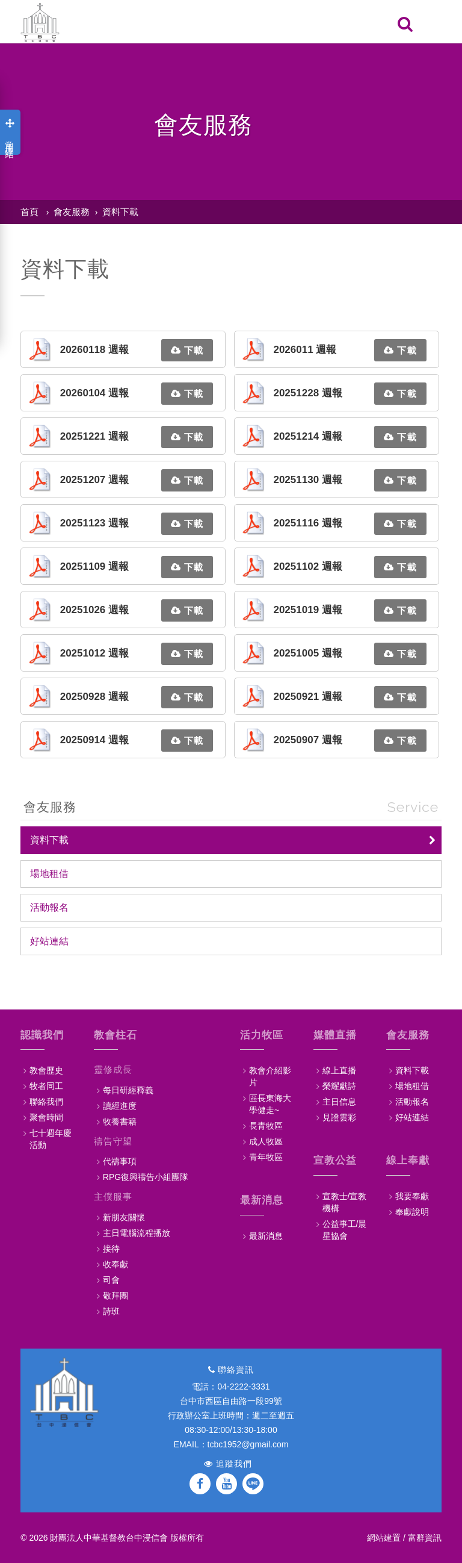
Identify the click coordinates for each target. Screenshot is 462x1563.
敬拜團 (115, 1295)
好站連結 (49, 941)
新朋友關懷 (124, 1217)
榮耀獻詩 (339, 1086)
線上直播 (339, 1070)
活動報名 (49, 907)
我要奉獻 (412, 1196)
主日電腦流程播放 (136, 1233)
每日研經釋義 (128, 1090)
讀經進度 (120, 1106)
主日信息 (339, 1101)
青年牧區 (266, 1157)
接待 (111, 1248)
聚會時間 (46, 1117)
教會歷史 (46, 1070)
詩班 (111, 1311)
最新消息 (266, 1236)
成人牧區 (266, 1141)
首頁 (29, 212)
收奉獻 (115, 1264)
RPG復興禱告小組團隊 (145, 1177)
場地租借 (49, 874)
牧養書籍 (120, 1121)
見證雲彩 (339, 1117)
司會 (111, 1280)
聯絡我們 (46, 1101)
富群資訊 (425, 1538)
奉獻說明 (412, 1212)
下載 (187, 350)
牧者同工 (46, 1086)
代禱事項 (120, 1161)
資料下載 (120, 212)
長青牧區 (266, 1126)
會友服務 (72, 212)
